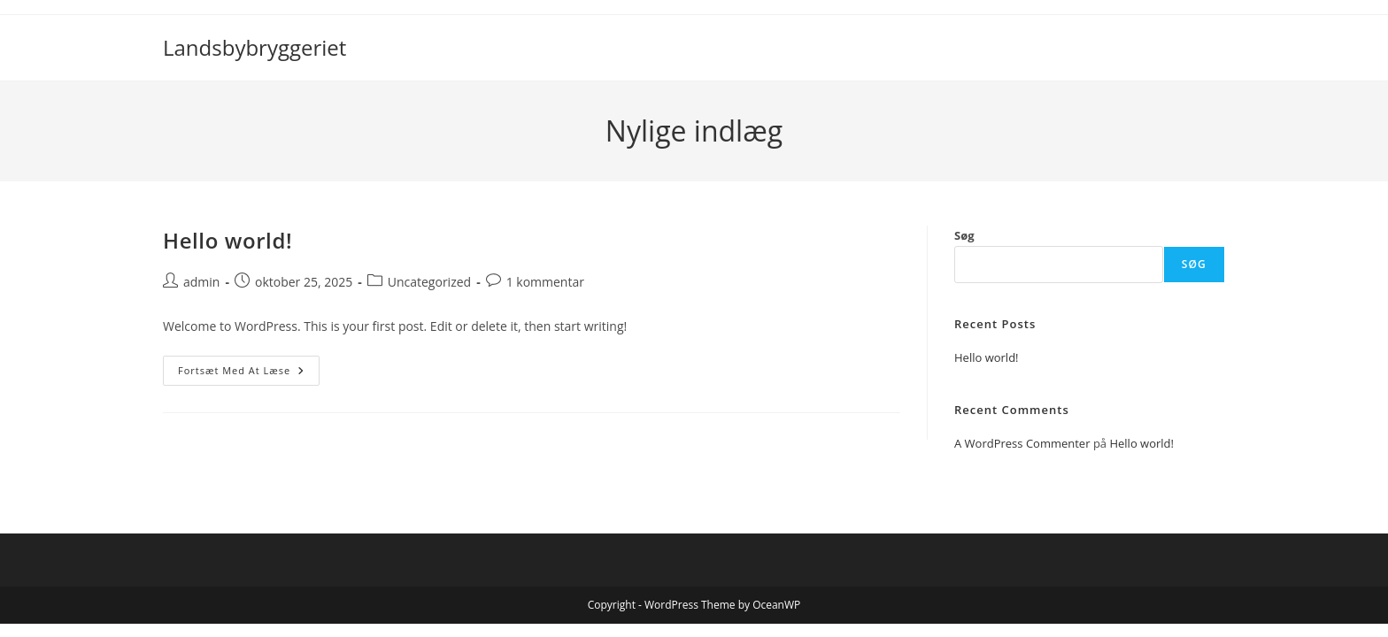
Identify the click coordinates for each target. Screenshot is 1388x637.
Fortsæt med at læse (249, 374)
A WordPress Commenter (1022, 443)
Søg (964, 235)
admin (201, 281)
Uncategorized (429, 281)
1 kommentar (545, 281)
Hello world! (227, 240)
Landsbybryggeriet (254, 47)
